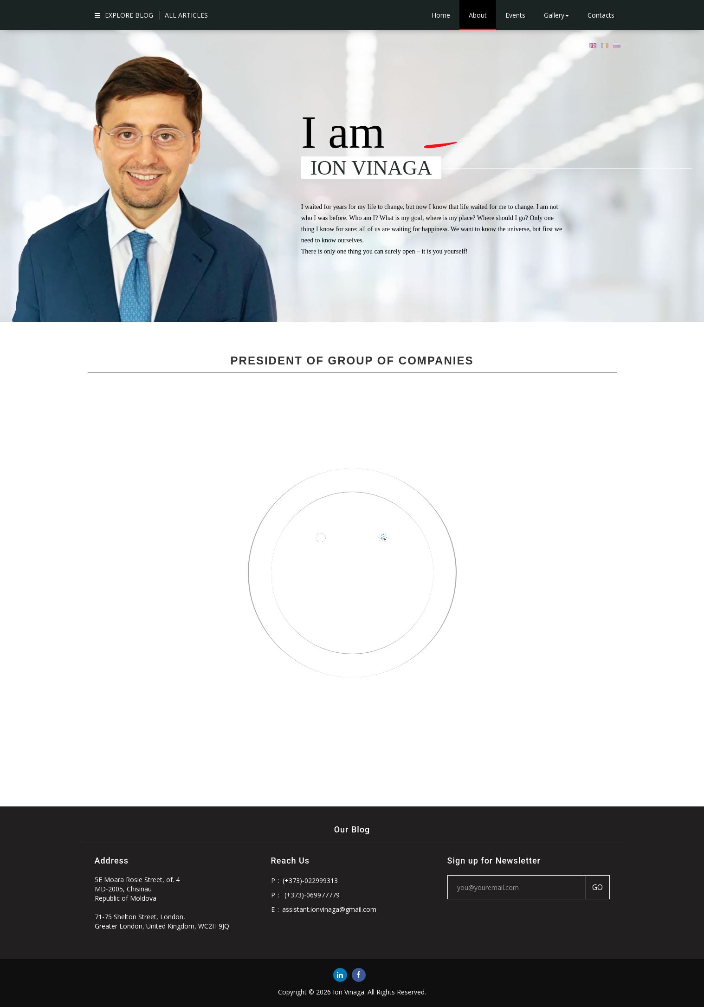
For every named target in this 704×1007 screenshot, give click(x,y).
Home (441, 15)
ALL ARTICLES (186, 15)
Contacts (601, 15)
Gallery (556, 15)
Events (515, 15)
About (478, 15)
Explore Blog (124, 15)
